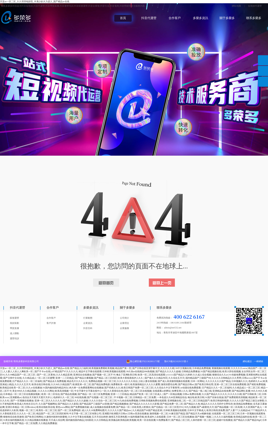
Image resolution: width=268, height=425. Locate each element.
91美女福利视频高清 (13, 420)
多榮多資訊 (200, 18)
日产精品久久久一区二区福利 (27, 381)
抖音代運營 (148, 18)
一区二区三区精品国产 (198, 400)
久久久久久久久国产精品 (218, 381)
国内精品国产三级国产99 (198, 378)
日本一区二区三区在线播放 (180, 416)
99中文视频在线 (183, 368)
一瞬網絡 (258, 361)
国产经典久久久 (112, 387)
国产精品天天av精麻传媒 (198, 413)
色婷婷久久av (255, 381)
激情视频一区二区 (159, 413)
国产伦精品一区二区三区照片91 (167, 407)
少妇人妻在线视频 (147, 381)
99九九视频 (190, 407)
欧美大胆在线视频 (231, 371)
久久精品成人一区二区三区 (246, 387)
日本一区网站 (197, 381)
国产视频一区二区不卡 (103, 374)
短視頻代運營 (255, 6)
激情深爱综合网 (169, 384)
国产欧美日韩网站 (34, 416)
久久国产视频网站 (48, 404)
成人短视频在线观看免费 (102, 407)
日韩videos (30, 407)
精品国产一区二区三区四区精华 (52, 413)
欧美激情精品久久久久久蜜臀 (145, 384)
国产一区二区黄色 (46, 374)
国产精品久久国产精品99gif (247, 420)
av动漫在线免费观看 (190, 387)
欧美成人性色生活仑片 (26, 404)
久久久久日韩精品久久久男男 (226, 378)
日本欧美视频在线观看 (113, 371)
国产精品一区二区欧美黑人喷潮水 (133, 407)
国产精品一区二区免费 (26, 423)
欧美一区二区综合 (50, 394)
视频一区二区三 (27, 410)
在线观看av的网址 (162, 391)
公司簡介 (124, 318)
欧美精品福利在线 (243, 416)
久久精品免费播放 (48, 423)
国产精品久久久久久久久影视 (144, 404)
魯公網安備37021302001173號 (145, 361)
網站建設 (247, 361)
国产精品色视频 (69, 394)
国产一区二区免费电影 (69, 410)
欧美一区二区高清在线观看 (151, 374)
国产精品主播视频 (84, 378)
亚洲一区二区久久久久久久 (48, 400)
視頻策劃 (14, 323)
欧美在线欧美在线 (45, 407)
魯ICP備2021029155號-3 (176, 361)
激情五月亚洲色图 (118, 416)
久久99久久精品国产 (61, 384)
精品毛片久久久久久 (77, 381)
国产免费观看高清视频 (235, 397)
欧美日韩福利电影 (220, 400)
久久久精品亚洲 (64, 374)
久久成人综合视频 (202, 374)
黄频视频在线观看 (221, 368)
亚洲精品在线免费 (221, 391)
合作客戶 (175, 18)
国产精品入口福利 (79, 368)
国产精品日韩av (186, 384)
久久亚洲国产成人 (252, 407)
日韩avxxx (247, 378)
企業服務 (124, 328)
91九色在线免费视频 (127, 400)
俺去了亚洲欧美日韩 (126, 374)
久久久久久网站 (46, 391)
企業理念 (124, 323)
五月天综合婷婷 (100, 416)
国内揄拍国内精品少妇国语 (79, 420)
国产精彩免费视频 (256, 384)
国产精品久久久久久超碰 (168, 371)
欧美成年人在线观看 (155, 416)
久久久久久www (239, 368)
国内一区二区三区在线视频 (137, 391)
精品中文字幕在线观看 (90, 371)
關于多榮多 (227, 18)
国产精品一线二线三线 (200, 391)
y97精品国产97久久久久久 (65, 371)
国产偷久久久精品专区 (156, 378)
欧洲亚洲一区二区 (82, 384)
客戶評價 (51, 323)
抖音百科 (87, 328)
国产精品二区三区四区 (105, 378)
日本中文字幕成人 (196, 410)
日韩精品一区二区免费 (144, 397)
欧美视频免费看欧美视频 (101, 368)
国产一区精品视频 (172, 394)
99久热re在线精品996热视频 (140, 371)
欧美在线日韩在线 (41, 384)
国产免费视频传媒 (80, 407)
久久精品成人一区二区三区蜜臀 (39, 378)
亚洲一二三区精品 (65, 378)
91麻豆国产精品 (177, 413)
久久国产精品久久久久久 (214, 394)
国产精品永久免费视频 (54, 381)
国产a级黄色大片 (205, 407)
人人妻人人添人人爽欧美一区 (18, 371)
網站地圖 (236, 6)
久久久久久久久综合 (127, 381)
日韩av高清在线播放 (138, 413)
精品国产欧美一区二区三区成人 (146, 394)
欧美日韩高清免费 (216, 410)
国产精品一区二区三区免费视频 (94, 394)
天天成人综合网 (57, 420)
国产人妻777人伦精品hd (238, 410)
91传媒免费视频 (237, 374)
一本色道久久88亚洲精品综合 (172, 397)
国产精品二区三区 (180, 420)
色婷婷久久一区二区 (63, 397)
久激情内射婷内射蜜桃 (55, 416)
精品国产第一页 (123, 368)
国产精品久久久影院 (68, 404)
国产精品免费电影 (101, 384)
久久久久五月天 (23, 384)
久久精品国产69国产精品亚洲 (147, 410)
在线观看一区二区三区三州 (225, 413)
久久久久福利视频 (223, 416)
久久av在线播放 (34, 387)
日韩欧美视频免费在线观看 (152, 400)
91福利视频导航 (136, 416)
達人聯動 (14, 333)
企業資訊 (87, 323)
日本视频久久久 (239, 381)
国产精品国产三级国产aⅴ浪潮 (94, 404)
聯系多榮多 (253, 18)
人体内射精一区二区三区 (203, 420)
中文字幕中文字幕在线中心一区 (90, 391)
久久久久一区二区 (26, 413)
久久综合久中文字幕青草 (166, 387)
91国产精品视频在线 (211, 371)
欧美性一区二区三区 (46, 410)
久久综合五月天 (176, 378)
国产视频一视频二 (204, 416)
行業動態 (87, 318)
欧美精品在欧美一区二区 (12, 387)
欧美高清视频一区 (64, 391)
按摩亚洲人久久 (180, 391)
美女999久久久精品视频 (24, 391)
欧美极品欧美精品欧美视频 (122, 420)
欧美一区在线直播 (146, 420)
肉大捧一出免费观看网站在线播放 (86, 387)
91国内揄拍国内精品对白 (55, 387)
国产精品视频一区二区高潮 (228, 407)
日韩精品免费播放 (191, 371)
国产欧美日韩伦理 (204, 384)
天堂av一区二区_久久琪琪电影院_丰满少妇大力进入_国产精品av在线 (34, 1)
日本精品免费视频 (201, 368)
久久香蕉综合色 (115, 391)
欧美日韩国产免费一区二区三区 (137, 387)
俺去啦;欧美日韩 (196, 397)
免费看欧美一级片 (120, 384)
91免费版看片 (163, 420)
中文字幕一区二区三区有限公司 (85, 413)
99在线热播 (80, 397)
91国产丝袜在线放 (214, 397)
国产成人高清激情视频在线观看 (174, 381)
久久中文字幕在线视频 (79, 416)
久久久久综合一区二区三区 (103, 400)
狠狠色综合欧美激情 (13, 416)
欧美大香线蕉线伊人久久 (131, 378)
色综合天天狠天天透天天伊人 (37, 397)
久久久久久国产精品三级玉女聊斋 (247, 400)
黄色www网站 (63, 407)
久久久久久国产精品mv (119, 410)
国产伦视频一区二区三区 (100, 397)
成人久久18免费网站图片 (94, 410)
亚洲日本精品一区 (15, 407)
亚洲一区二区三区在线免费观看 (230, 384)
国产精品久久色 (192, 404)
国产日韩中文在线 (12, 378)
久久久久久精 (167, 368)
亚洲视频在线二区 (176, 400)
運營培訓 (14, 338)
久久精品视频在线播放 (36, 420)
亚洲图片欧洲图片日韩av (114, 413)
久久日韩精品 (101, 420)
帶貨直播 (14, 328)
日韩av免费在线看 (192, 394)
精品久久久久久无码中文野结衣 (217, 404)
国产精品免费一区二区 (171, 404)
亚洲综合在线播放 (82, 374)
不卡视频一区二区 (123, 397)
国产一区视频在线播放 (22, 400)
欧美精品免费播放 (243, 404)
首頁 (123, 18)
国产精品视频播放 (119, 404)
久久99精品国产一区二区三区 (21, 374)
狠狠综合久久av (220, 374)
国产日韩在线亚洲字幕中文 (146, 368)
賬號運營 (14, 318)
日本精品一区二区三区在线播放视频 (21, 394)
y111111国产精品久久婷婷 (179, 374)
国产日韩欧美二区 (252, 394)
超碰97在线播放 (224, 420)
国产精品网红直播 (241, 391)
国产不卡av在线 (42, 371)
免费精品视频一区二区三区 (102, 381)
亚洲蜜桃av (15, 397)
